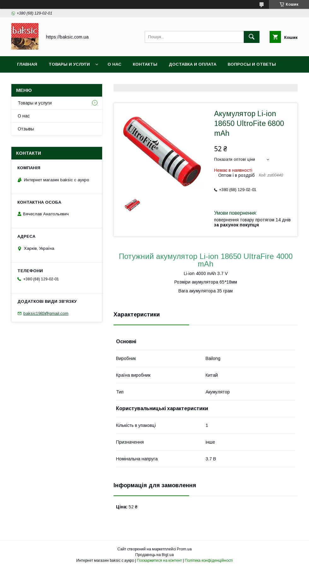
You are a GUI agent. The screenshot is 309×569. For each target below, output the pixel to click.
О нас (114, 64)
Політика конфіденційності (209, 560)
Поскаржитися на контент (159, 560)
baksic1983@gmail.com (45, 313)
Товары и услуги (69, 64)
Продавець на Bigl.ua (154, 555)
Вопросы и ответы (252, 64)
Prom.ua (184, 549)
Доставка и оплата (192, 64)
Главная (27, 64)
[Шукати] (251, 37)
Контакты (145, 64)
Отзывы (26, 128)
